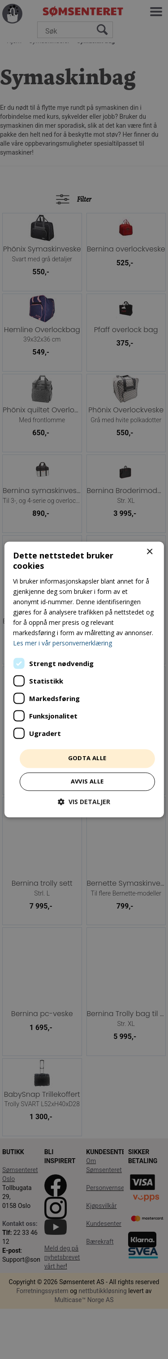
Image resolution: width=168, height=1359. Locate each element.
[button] (84, 802)
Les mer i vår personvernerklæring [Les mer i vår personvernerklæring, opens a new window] (62, 643)
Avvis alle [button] (87, 782)
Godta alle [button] (87, 758)
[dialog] (84, 679)
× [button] (149, 552)
